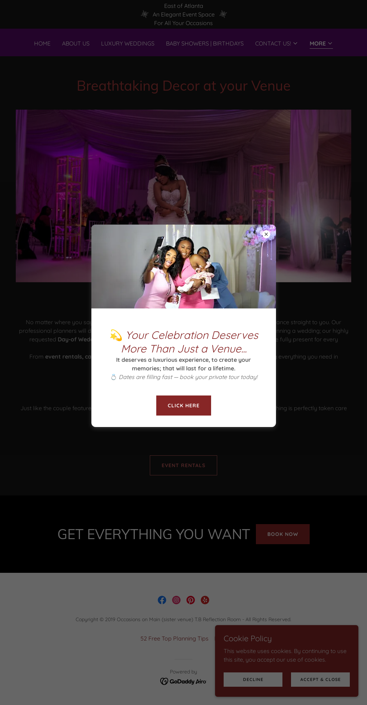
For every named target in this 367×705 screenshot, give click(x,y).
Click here (184, 405)
